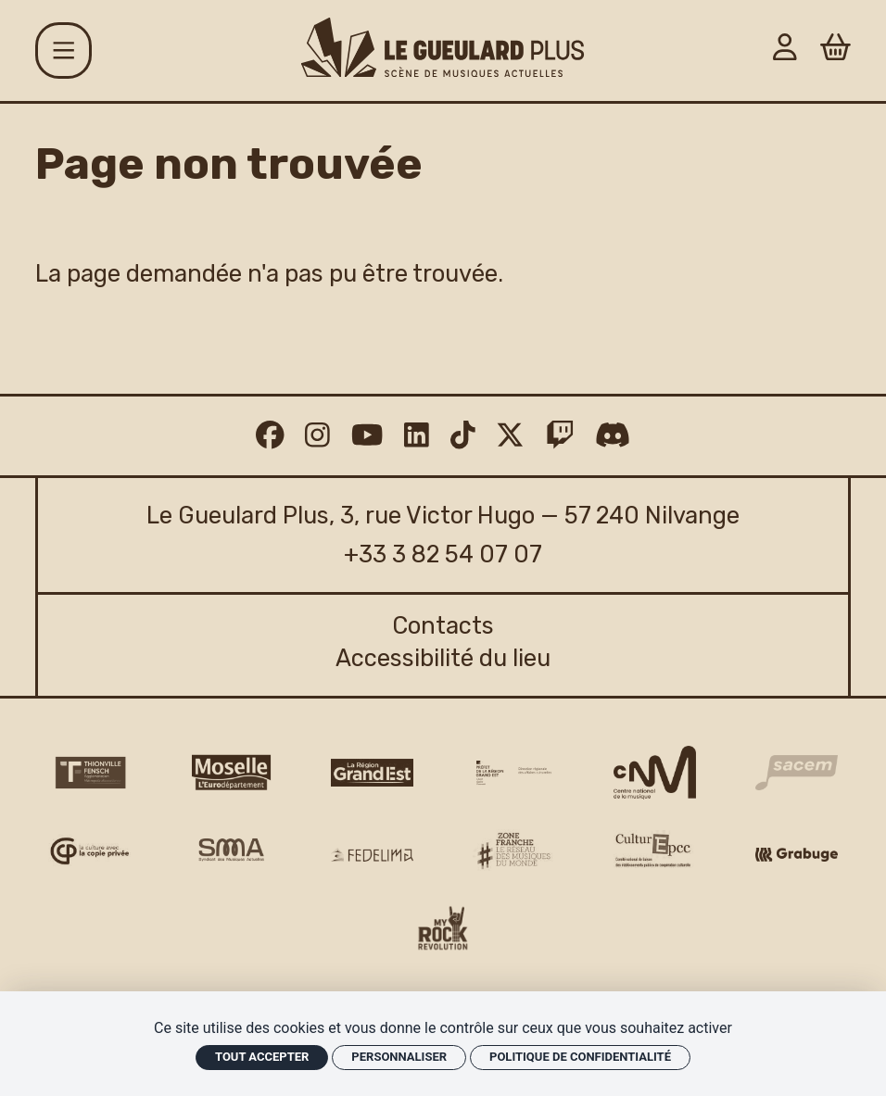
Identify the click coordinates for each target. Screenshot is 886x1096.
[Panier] (835, 50)
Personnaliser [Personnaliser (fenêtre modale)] (399, 1057)
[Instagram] (317, 436)
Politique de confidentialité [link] (580, 1057)
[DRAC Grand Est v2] (514, 772)
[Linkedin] (416, 436)
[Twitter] (510, 436)
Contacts (443, 625)
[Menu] (63, 50)
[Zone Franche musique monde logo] (514, 851)
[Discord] (612, 436)
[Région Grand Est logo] (372, 773)
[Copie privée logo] (89, 851)
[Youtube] (367, 436)
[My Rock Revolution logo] (443, 932)
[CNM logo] (655, 773)
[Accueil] (442, 47)
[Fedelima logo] (372, 855)
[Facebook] (270, 436)
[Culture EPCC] (655, 850)
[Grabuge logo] (796, 855)
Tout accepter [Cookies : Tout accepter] (262, 1057)
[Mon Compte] (785, 50)
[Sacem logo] (796, 773)
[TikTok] (462, 436)
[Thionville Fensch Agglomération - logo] (89, 773)
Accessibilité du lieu (443, 658)
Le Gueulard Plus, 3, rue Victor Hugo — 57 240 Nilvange (443, 515)
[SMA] (231, 850)
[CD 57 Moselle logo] (231, 772)
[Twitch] (560, 436)
